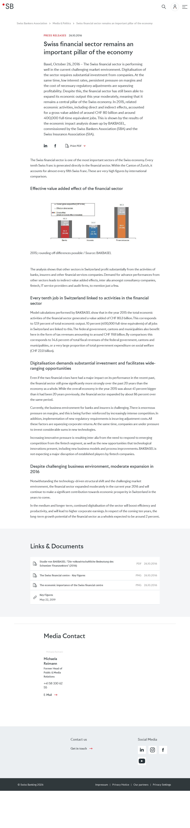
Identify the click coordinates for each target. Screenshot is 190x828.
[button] (45, 145)
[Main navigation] (184, 7)
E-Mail (48, 695)
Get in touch (79, 748)
